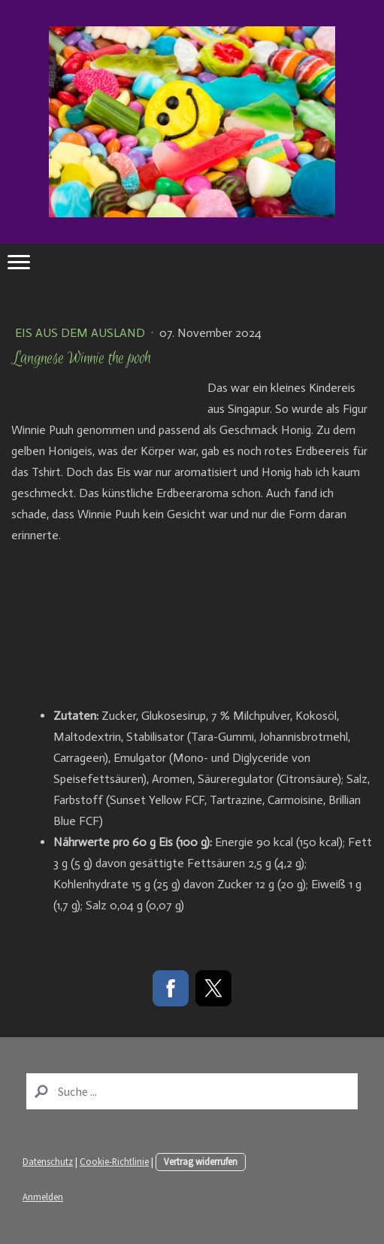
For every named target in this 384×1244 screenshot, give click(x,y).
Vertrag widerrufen (200, 1161)
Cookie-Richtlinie (114, 1161)
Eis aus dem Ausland (81, 333)
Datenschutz (48, 1161)
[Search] (192, 1091)
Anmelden (43, 1197)
